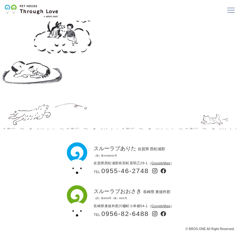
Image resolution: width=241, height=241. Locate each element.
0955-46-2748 (125, 170)
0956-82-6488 (125, 213)
